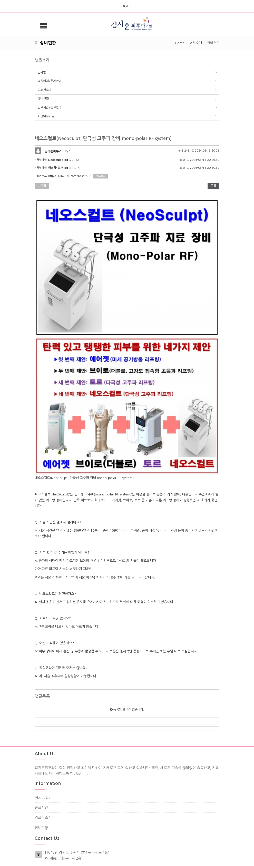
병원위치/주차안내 (49, 81)
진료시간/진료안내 (49, 107)
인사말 (41, 72)
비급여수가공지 (47, 116)
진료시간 (41, 761)
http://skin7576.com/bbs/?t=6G (70, 176)
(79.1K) (63, 159)
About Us (42, 751)
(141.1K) (64, 167)
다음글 (42, 185)
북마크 (127, 6)
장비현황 (43, 98)
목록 (213, 185)
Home (179, 43)
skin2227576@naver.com (65, 839)
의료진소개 (44, 90)
